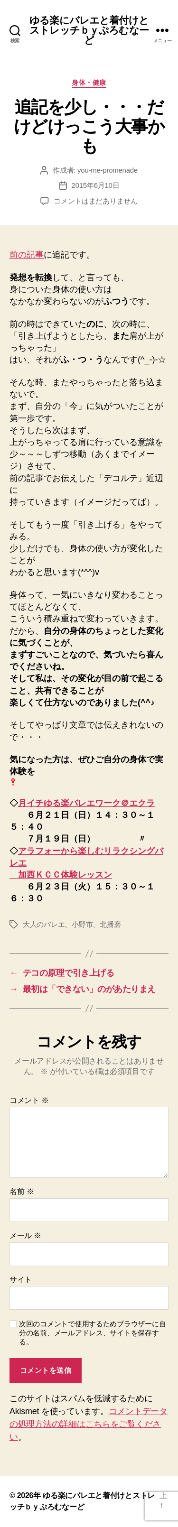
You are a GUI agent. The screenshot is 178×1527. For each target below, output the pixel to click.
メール (25, 1235)
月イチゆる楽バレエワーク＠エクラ (86, 803)
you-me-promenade (107, 170)
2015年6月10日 (96, 185)
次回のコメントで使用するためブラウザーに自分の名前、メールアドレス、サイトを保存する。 (92, 1333)
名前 (21, 1191)
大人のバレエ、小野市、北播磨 (72, 924)
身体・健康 (89, 82)
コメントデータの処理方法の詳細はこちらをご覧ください (88, 1424)
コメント (29, 1100)
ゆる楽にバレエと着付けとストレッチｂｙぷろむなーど (89, 30)
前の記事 (26, 254)
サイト (20, 1280)
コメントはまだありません (96, 201)
